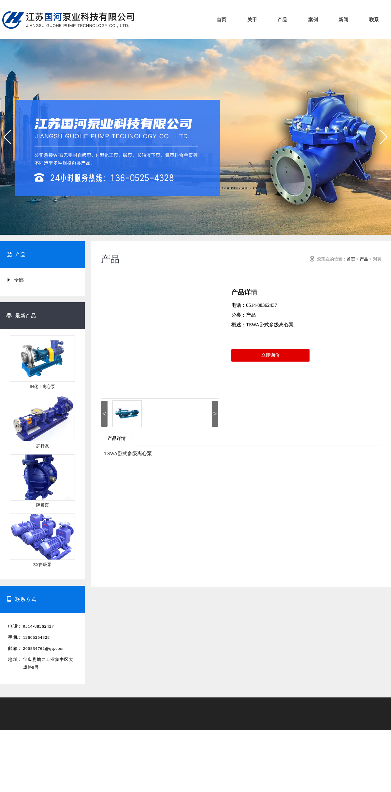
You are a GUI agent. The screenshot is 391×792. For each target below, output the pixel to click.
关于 (252, 19)
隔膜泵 (42, 505)
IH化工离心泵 (42, 386)
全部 (15, 280)
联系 (374, 19)
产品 (282, 19)
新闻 (343, 19)
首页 (221, 19)
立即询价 (270, 355)
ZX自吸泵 (42, 564)
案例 (313, 19)
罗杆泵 (42, 445)
